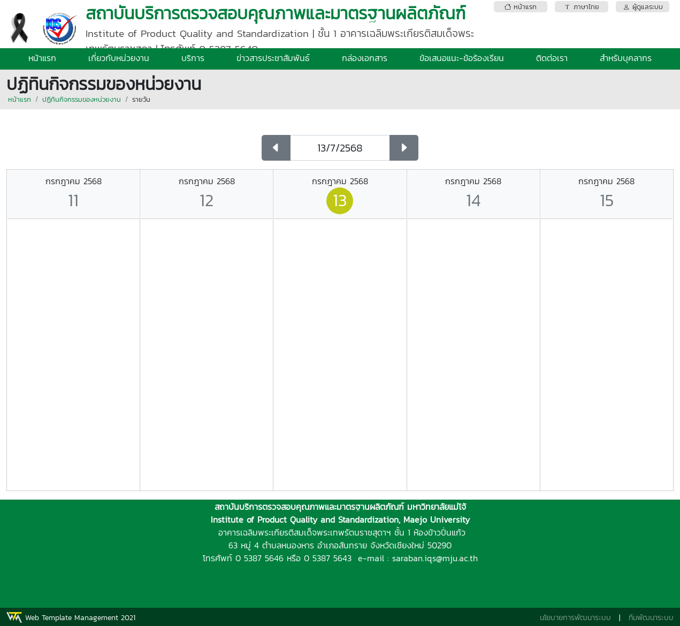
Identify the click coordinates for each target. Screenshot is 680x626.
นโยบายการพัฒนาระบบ (575, 617)
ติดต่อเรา (552, 57)
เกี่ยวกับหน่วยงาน (118, 57)
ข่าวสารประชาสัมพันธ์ (273, 57)
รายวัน (141, 99)
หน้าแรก (42, 57)
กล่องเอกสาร (364, 57)
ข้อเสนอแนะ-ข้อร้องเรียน (461, 57)
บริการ (192, 57)
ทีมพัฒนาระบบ (651, 617)
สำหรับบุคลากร (626, 57)
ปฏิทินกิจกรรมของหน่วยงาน (81, 99)
